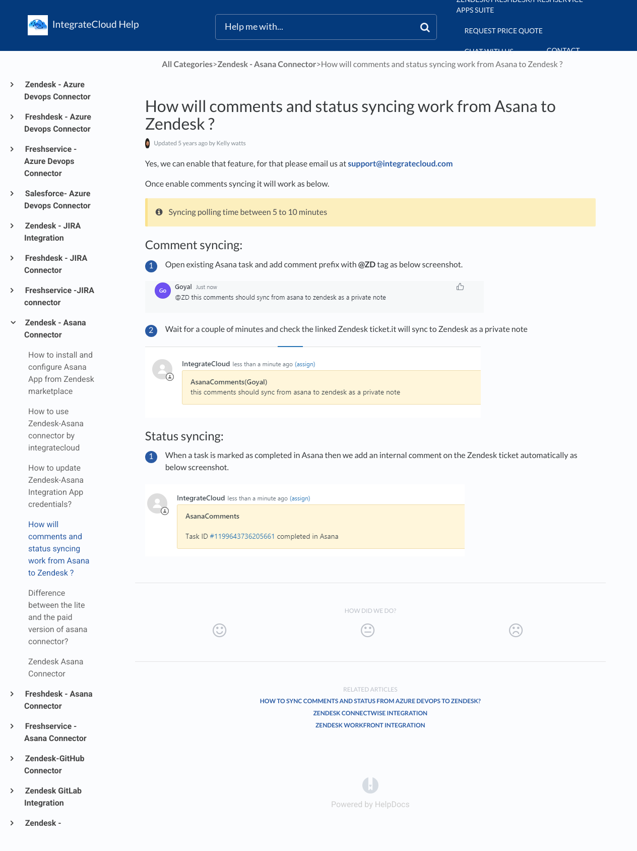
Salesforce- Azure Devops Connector (57, 199)
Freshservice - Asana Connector (55, 732)
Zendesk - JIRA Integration (52, 232)
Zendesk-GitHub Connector (54, 764)
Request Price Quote (503, 30)
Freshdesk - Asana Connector (58, 700)
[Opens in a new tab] (370, 785)
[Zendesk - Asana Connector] (266, 64)
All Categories (187, 64)
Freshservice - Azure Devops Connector (50, 161)
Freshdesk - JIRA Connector (55, 264)
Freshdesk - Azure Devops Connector (57, 123)
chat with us (488, 51)
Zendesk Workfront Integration (370, 725)
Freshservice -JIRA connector (59, 296)
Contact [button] (563, 50)
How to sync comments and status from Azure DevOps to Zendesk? (370, 701)
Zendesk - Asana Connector (55, 328)
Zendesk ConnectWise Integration (370, 713)
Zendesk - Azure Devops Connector (57, 90)
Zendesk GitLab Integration (53, 797)
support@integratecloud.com (400, 163)
